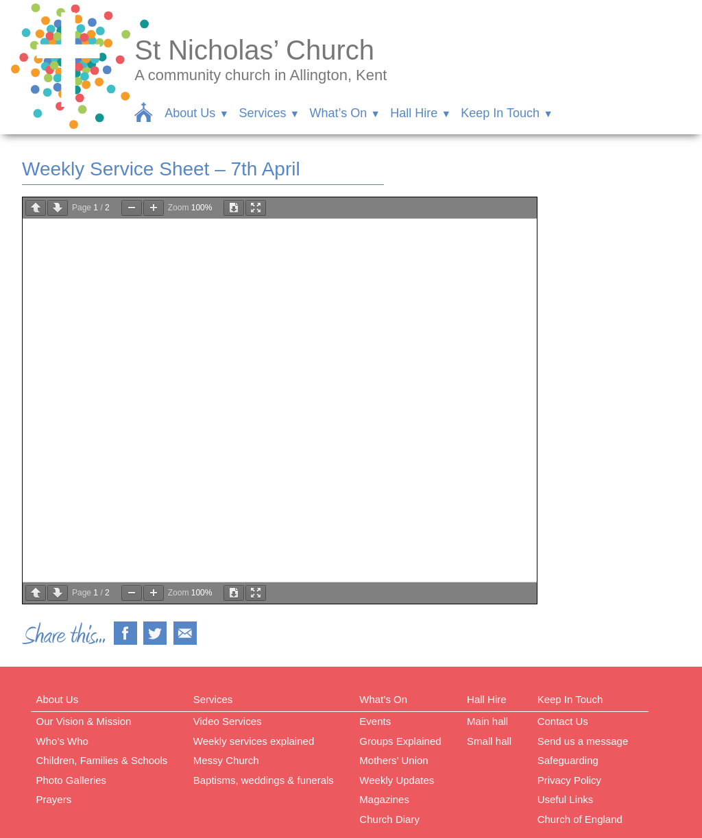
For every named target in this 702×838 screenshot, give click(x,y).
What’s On (338, 113)
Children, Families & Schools (102, 760)
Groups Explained (400, 741)
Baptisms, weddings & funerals (263, 780)
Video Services (227, 721)
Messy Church (226, 760)
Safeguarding (567, 760)
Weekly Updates (396, 780)
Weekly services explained (253, 741)
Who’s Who (62, 741)
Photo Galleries (71, 780)
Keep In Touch (500, 113)
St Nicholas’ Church (254, 50)
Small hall (489, 741)
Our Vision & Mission (84, 721)
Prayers (54, 799)
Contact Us (562, 721)
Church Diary (389, 819)
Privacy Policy (569, 780)
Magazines (384, 799)
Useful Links (565, 799)
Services (262, 113)
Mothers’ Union (393, 760)
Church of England (579, 819)
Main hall (487, 721)
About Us (190, 113)
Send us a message (583, 741)
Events (375, 721)
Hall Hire (413, 113)
